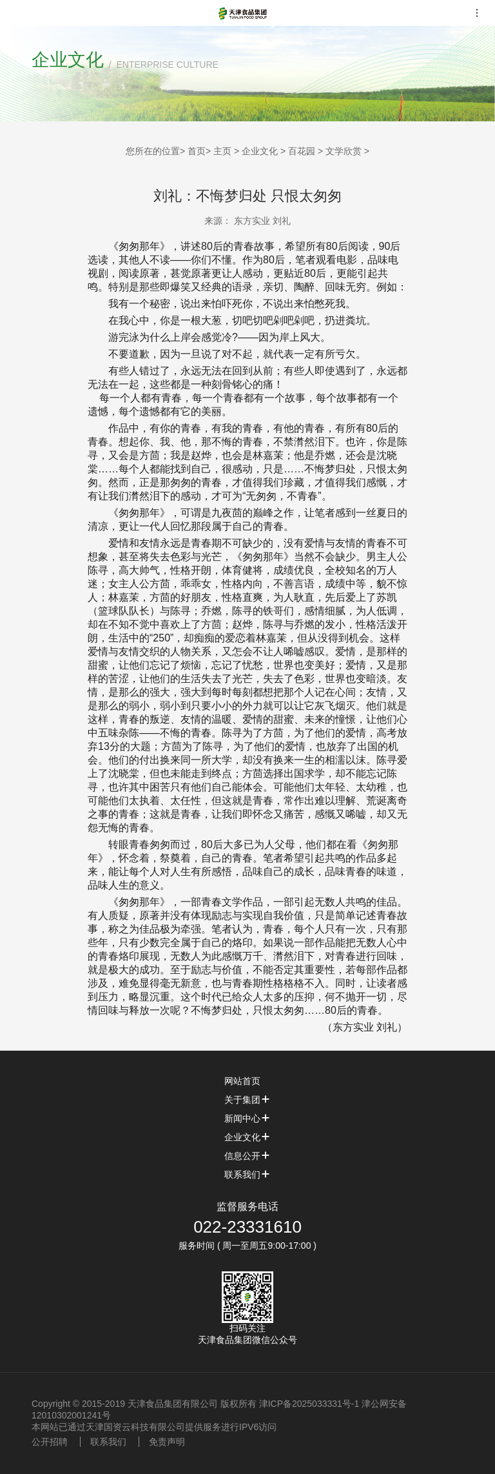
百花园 (301, 151)
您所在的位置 (153, 151)
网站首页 (247, 1081)
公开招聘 (50, 1442)
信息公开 (247, 1156)
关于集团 (247, 1100)
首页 (197, 151)
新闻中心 (247, 1118)
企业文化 (260, 151)
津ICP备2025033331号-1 (309, 1403)
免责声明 (167, 1442)
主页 (222, 151)
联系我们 (247, 1174)
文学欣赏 (343, 151)
